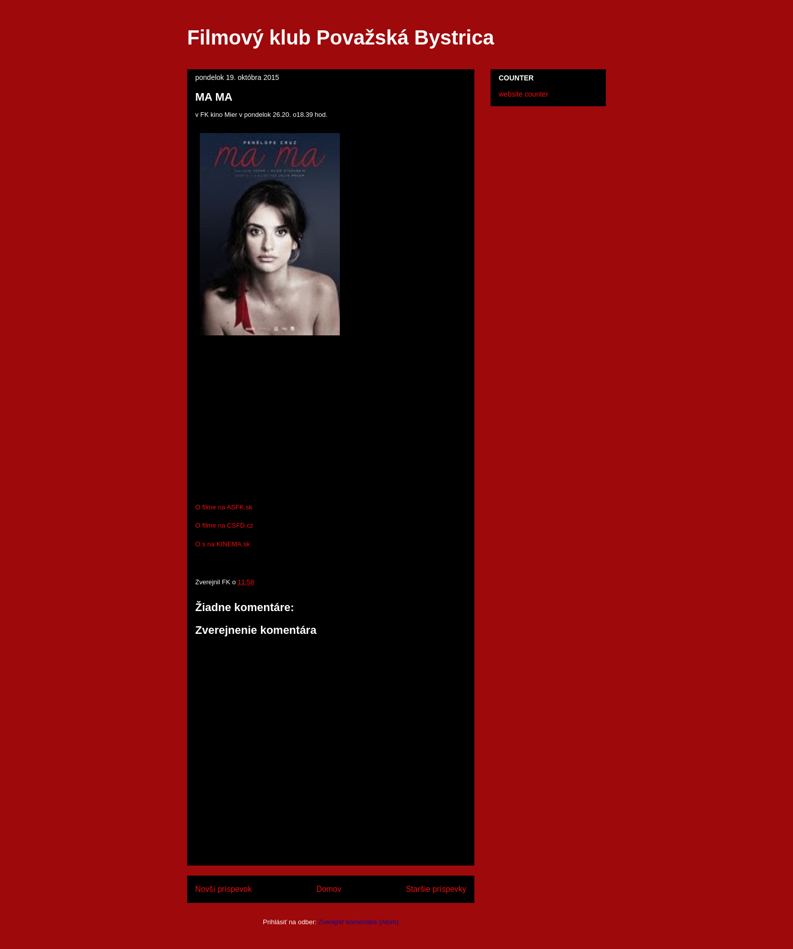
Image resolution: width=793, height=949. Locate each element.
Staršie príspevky (436, 889)
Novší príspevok (223, 889)
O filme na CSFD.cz (224, 525)
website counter (523, 94)
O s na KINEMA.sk (222, 544)
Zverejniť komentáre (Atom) (358, 922)
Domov (328, 889)
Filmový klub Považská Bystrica (340, 37)
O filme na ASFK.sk (223, 507)
